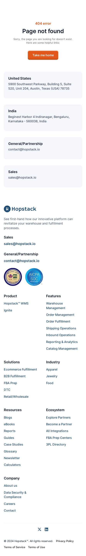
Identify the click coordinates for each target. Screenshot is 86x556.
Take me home (43, 55)
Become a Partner (59, 424)
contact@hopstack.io (24, 149)
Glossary (10, 451)
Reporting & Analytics (62, 342)
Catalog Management (62, 348)
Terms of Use (36, 547)
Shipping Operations (61, 328)
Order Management (60, 315)
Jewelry (51, 376)
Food (49, 383)
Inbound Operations (60, 335)
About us (10, 485)
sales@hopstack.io (22, 177)
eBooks (9, 424)
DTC (7, 390)
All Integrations (57, 431)
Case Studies (13, 444)
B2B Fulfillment (15, 376)
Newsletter (12, 458)
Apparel (51, 369)
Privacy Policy (65, 541)
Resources (13, 410)
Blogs (8, 417)
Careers (9, 504)
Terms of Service (14, 547)
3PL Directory (56, 444)
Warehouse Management (55, 306)
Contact (10, 510)
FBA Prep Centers (59, 438)
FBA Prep (10, 383)
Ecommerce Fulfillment (20, 369)
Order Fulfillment (58, 321)
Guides (9, 438)
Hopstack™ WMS (16, 303)
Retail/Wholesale (16, 396)
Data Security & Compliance (15, 495)
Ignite (8, 310)
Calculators (12, 465)
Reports (10, 431)
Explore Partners (58, 417)
